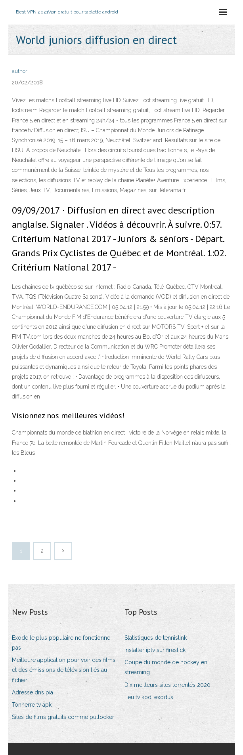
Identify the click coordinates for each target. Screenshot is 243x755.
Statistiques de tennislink (155, 638)
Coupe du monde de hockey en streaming (165, 667)
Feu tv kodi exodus (148, 697)
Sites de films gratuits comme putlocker (63, 717)
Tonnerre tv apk (32, 705)
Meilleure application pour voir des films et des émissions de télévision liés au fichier (63, 670)
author (19, 71)
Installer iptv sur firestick (155, 650)
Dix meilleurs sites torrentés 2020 (167, 685)
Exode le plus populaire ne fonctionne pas (61, 643)
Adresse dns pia (32, 692)
